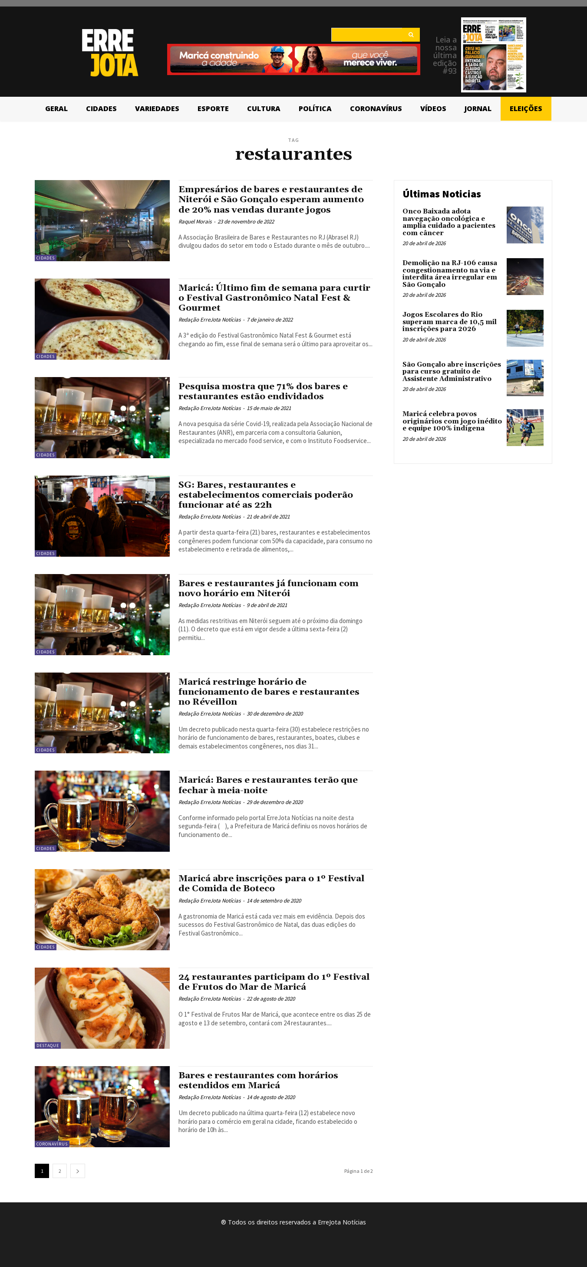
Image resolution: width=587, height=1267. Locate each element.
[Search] (411, 35)
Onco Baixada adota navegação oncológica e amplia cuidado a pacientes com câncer (448, 222)
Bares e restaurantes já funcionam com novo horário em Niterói (270, 588)
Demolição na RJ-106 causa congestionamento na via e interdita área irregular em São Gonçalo (449, 274)
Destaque (47, 1045)
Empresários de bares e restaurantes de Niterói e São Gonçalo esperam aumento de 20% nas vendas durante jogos (273, 199)
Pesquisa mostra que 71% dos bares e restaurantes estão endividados (265, 391)
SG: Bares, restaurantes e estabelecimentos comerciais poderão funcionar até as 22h (267, 495)
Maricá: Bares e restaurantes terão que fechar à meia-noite (270, 785)
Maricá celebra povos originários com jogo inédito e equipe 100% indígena (452, 421)
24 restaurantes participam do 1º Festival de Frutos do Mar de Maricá (264, 982)
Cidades (45, 258)
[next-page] (77, 1171)
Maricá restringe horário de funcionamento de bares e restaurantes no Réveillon (270, 692)
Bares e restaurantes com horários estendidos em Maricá (260, 1080)
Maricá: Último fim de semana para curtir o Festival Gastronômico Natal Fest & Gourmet (265, 298)
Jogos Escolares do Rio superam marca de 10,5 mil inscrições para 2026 (449, 322)
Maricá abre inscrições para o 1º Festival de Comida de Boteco (275, 883)
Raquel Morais (194, 221)
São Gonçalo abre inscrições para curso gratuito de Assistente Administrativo (451, 372)
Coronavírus (52, 1144)
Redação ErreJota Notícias (209, 319)
